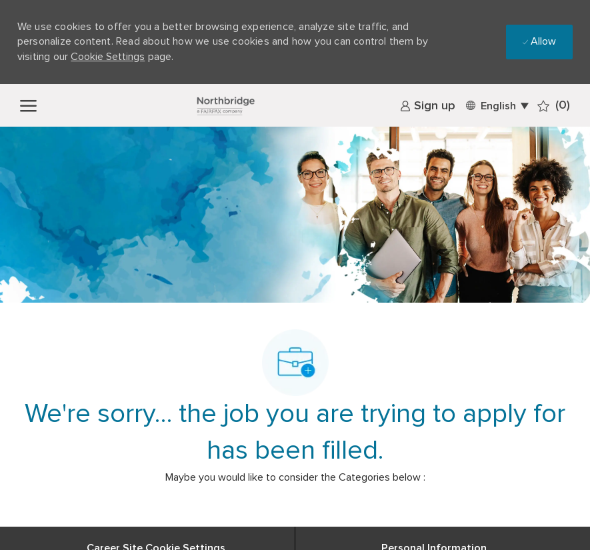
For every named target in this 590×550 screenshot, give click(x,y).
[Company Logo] (225, 105)
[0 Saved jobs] (553, 105)
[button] (496, 105)
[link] (427, 106)
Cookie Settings (108, 56)
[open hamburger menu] (28, 105)
